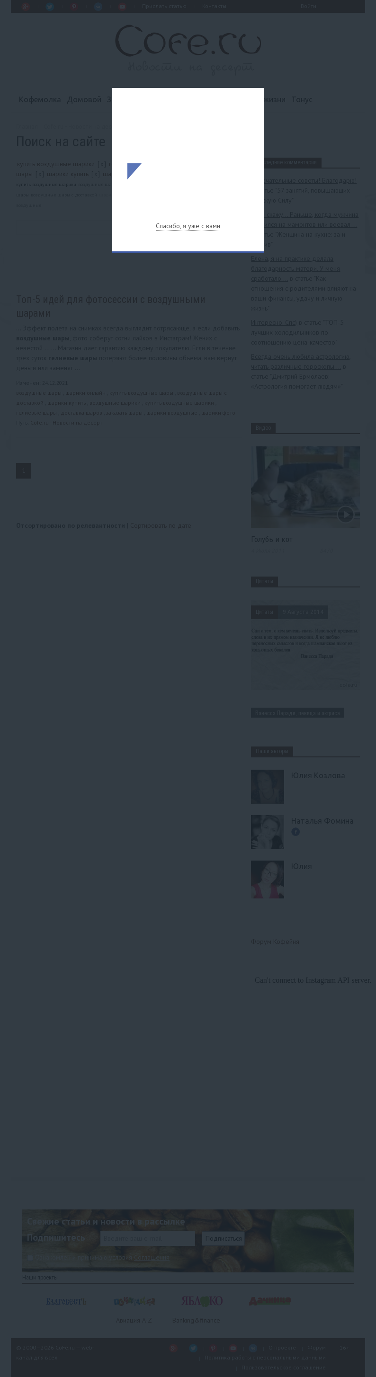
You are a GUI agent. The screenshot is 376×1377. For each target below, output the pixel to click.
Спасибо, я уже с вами (188, 226)
